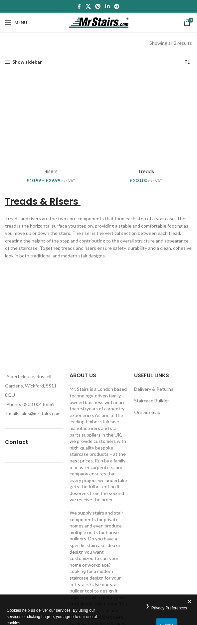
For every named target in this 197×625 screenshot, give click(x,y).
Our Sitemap (147, 412)
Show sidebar (27, 62)
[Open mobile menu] (16, 22)
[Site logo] (98, 22)
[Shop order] (187, 62)
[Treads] (146, 119)
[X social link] (88, 6)
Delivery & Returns (153, 389)
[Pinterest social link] (98, 6)
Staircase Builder (151, 400)
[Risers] (51, 119)
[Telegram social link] (116, 6)
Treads (146, 171)
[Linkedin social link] (107, 6)
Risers (51, 171)
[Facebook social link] (79, 6)
